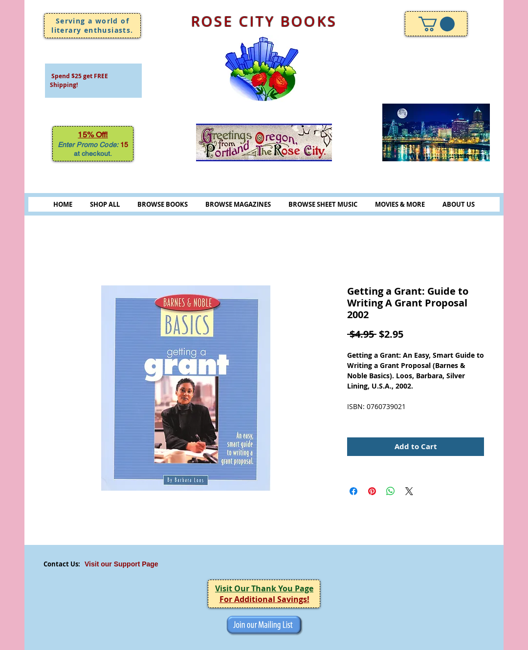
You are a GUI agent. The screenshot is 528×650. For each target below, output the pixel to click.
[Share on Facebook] (353, 491)
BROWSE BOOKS (162, 204)
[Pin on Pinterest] (372, 491)
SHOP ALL (105, 204)
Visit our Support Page (121, 564)
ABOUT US (458, 204)
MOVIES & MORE (400, 204)
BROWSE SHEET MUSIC (322, 204)
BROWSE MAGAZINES (238, 204)
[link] (436, 24)
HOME (62, 204)
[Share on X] (409, 491)
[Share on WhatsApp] (390, 491)
